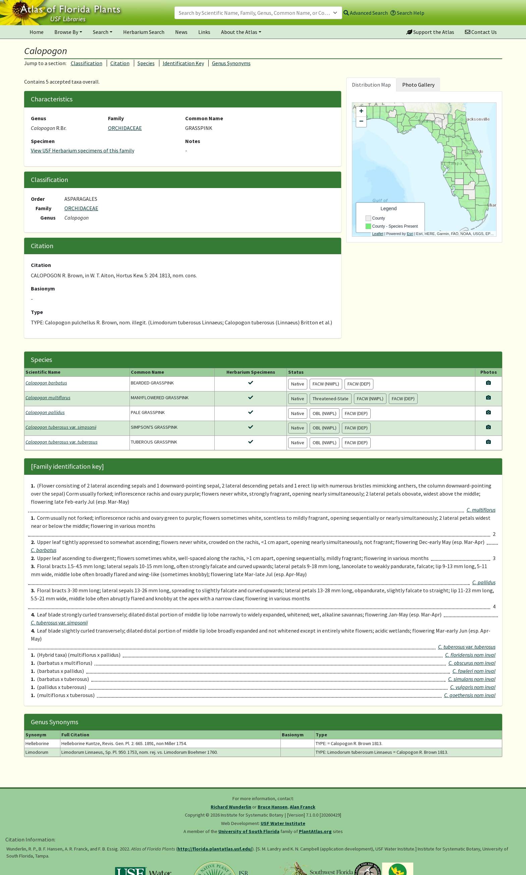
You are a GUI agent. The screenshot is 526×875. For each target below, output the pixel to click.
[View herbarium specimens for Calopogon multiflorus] (250, 398)
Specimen (43, 141)
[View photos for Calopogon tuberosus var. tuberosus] (488, 442)
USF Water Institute (283, 823)
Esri (410, 234)
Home (37, 32)
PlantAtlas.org (315, 831)
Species (146, 63)
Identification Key (183, 63)
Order (38, 198)
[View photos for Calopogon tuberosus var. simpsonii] (488, 427)
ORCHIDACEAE (125, 128)
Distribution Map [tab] (371, 84)
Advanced (366, 12)
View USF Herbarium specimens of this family (82, 150)
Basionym (43, 288)
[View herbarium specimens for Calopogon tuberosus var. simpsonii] (250, 427)
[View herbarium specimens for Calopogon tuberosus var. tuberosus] (250, 442)
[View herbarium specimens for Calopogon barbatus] (250, 383)
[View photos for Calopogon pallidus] (488, 412)
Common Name (204, 118)
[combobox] (258, 12)
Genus (38, 118)
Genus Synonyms (231, 63)
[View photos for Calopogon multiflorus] (488, 398)
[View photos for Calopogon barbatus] (488, 383)
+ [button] (361, 112)
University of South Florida (248, 831)
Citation (119, 63)
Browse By (66, 32)
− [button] (361, 122)
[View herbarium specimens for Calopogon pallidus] (250, 412)
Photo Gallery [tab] (418, 84)
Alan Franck (302, 807)
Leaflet (377, 234)
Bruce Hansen (272, 807)
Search (100, 32)
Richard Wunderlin (231, 807)
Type (37, 312)
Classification (86, 63)
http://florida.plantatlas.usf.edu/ (214, 849)
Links (204, 32)
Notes (192, 141)
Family (116, 118)
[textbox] (254, 13)
